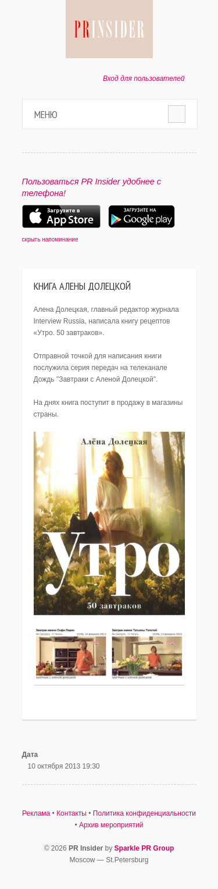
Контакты (71, 813)
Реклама (36, 813)
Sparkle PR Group (144, 848)
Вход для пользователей (144, 78)
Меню (46, 114)
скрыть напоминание (50, 239)
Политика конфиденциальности (144, 813)
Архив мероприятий (111, 825)
